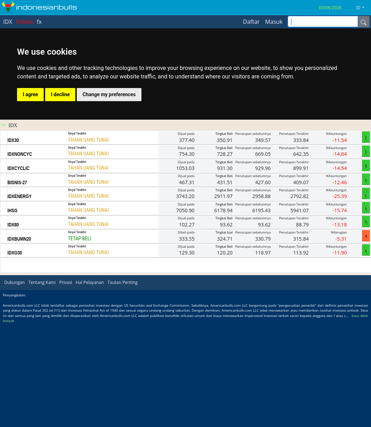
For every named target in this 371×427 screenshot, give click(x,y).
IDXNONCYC (19, 257)
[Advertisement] (185, 137)
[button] (363, 8)
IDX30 (13, 243)
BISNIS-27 (17, 285)
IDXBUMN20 (19, 342)
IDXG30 (14, 355)
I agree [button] (30, 197)
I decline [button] (60, 197)
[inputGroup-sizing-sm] (323, 21)
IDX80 (13, 327)
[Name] (363, 21)
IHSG (12, 313)
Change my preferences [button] (108, 197)
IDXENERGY (19, 299)
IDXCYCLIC (18, 271)
